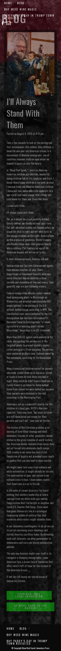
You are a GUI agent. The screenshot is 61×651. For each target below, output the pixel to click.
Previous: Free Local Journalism (29, 595)
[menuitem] (8, 3)
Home (8, 3)
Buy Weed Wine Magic (20, 9)
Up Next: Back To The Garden (30, 606)
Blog (20, 3)
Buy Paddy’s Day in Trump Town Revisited (29, 17)
